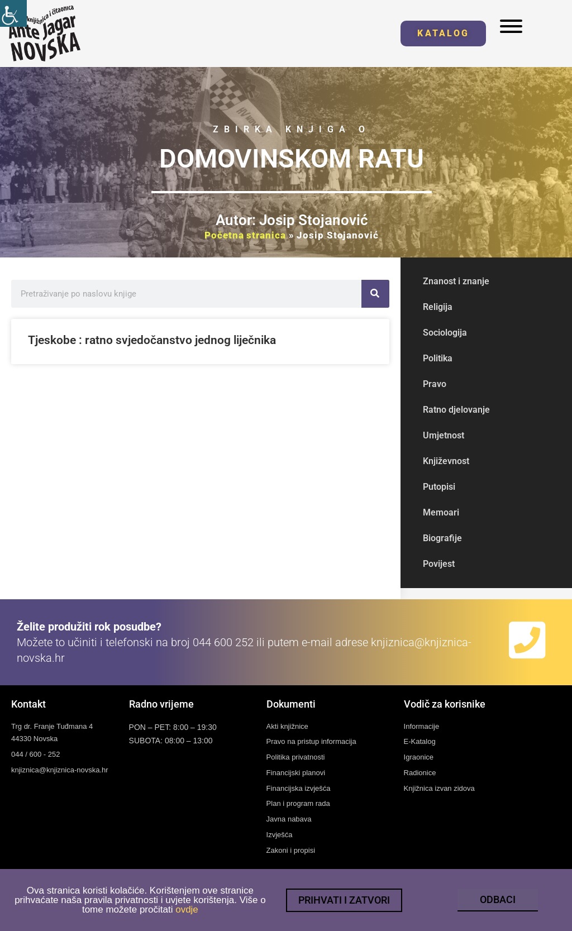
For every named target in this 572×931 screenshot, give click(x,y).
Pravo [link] (434, 384)
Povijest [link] (439, 563)
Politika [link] (437, 358)
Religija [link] (437, 307)
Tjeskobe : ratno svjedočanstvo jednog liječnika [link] (152, 340)
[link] (13, 13)
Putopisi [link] (439, 486)
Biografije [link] (442, 538)
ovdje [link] (186, 911)
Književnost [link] (446, 461)
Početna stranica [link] (244, 235)
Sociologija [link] (445, 332)
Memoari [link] (441, 512)
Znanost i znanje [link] (456, 281)
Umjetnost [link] (443, 435)
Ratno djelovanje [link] (456, 409)
